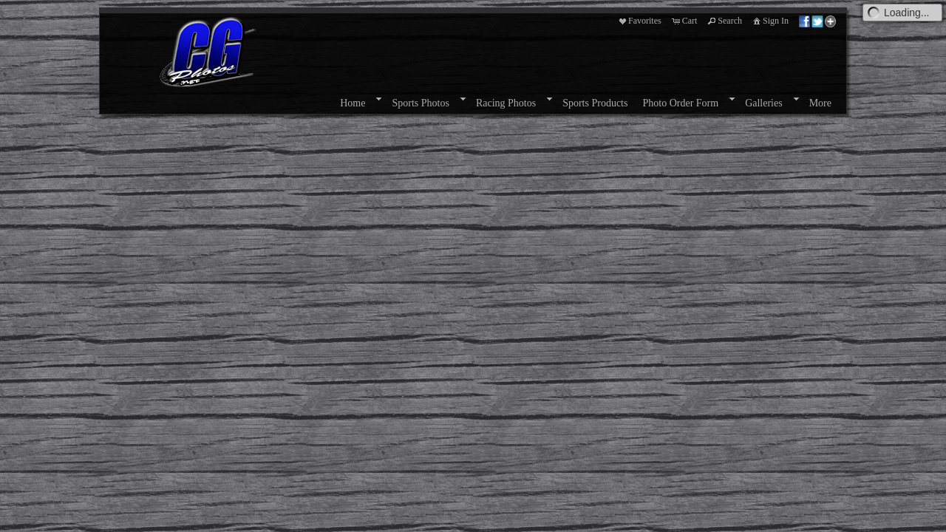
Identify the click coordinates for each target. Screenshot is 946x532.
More (820, 103)
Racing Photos (506, 103)
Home (352, 103)
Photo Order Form (680, 103)
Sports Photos (420, 103)
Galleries (764, 103)
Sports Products (594, 103)
